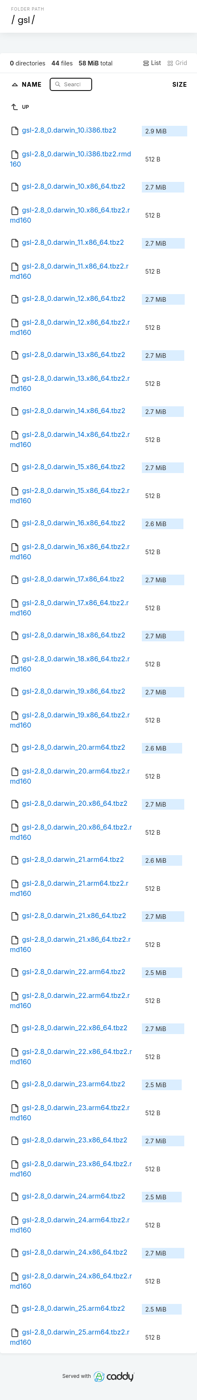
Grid (177, 63)
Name (33, 84)
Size (179, 84)
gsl (24, 20)
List (152, 63)
